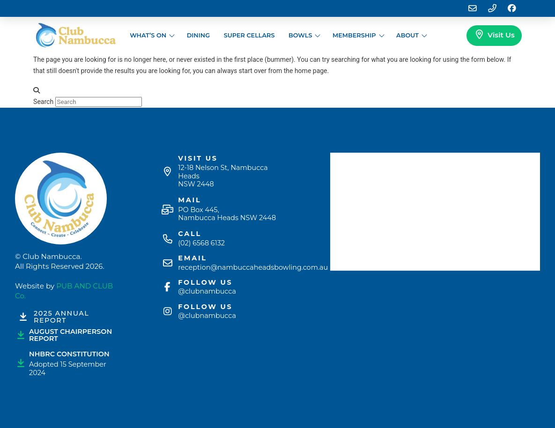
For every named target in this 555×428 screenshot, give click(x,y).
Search (43, 101)
